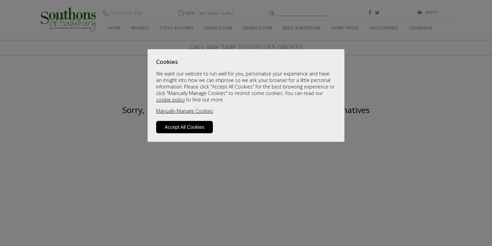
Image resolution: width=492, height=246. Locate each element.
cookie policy (170, 99)
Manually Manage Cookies (184, 111)
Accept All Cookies (184, 127)
